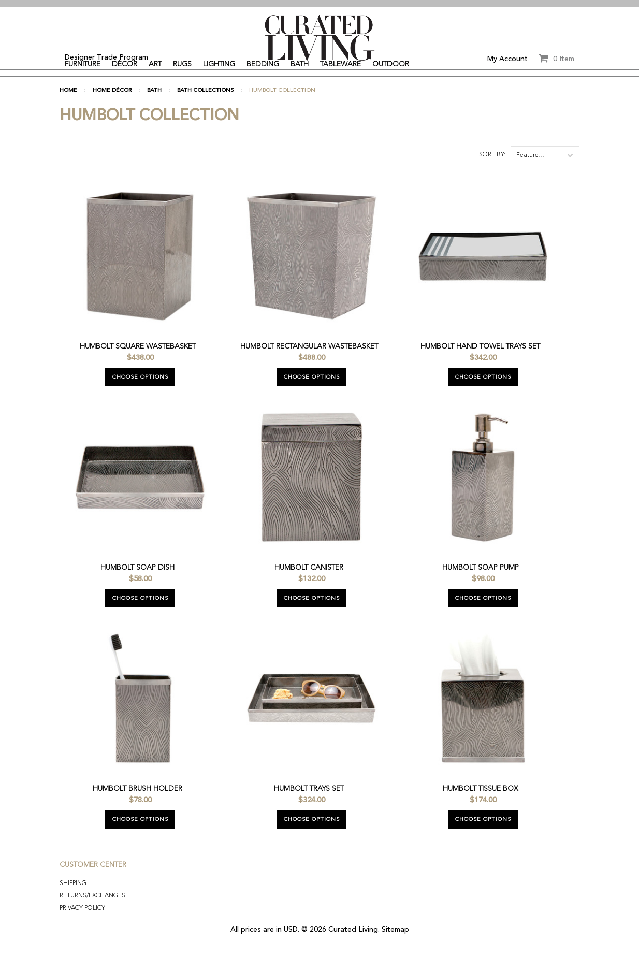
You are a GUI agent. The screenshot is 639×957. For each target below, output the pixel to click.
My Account (507, 59)
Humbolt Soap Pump (480, 585)
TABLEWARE (340, 64)
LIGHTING (219, 64)
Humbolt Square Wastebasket (138, 364)
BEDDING (262, 64)
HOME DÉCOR (112, 108)
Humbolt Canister (308, 585)
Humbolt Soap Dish (137, 585)
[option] (319, 3)
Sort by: (492, 172)
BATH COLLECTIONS (205, 108)
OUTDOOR (390, 64)
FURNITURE (82, 64)
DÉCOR (124, 64)
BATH (300, 64)
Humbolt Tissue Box (480, 806)
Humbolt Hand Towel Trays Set (480, 364)
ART (155, 64)
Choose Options (140, 395)
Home (68, 108)
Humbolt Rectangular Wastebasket (309, 364)
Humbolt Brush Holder (137, 806)
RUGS (182, 64)
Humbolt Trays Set (309, 806)
